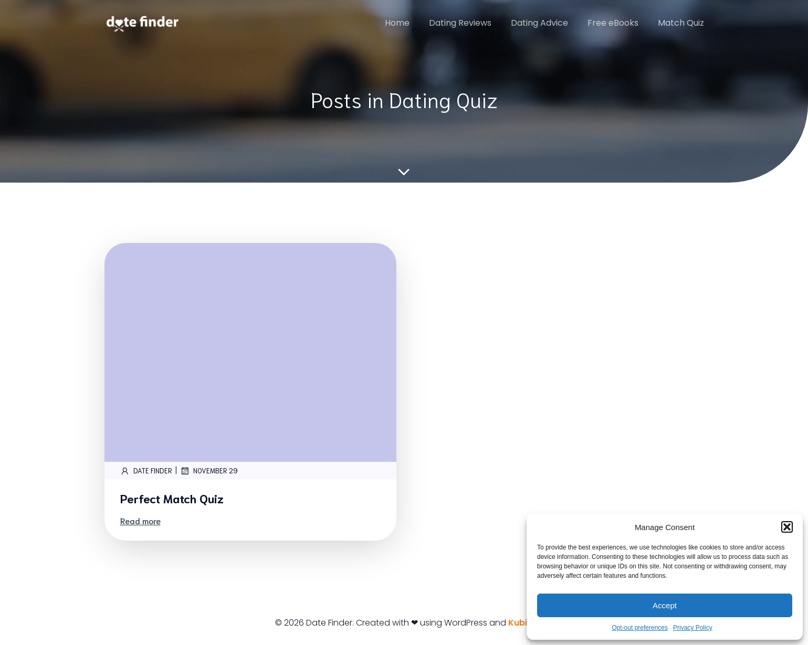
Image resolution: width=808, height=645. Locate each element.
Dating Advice (539, 23)
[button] (787, 527)
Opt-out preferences (640, 627)
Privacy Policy (692, 627)
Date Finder (146, 471)
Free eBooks (612, 23)
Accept (665, 605)
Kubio (520, 623)
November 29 (209, 471)
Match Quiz (681, 23)
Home (397, 23)
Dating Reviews (460, 23)
